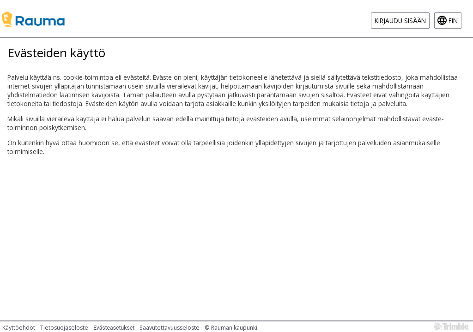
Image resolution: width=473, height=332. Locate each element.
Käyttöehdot (18, 328)
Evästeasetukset (113, 328)
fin (453, 20)
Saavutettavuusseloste (169, 328)
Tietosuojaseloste (64, 328)
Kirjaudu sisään (400, 20)
